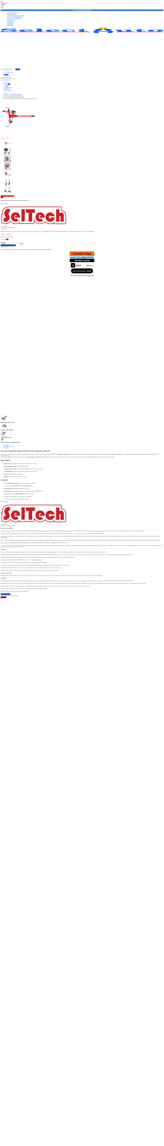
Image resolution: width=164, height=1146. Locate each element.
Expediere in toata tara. (14, 249)
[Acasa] (5, 93)
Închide (3, 4)
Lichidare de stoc (15, 17)
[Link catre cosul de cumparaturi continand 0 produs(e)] (6, 74)
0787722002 (10, 21)
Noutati (11, 14)
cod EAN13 (3, 227)
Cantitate (3, 242)
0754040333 (10, 24)
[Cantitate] (13, 243)
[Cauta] (8, 69)
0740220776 (10, 25)
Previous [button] (3, 597)
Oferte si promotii (15, 15)
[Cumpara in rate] (82, 332)
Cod (2, 226)
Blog (16, 12)
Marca (2, 203)
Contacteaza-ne (11, 19)
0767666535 (10, 22)
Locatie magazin (14, 18)
